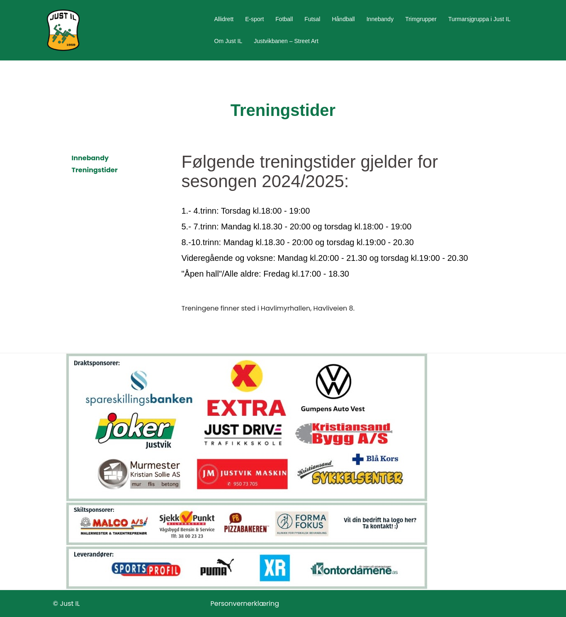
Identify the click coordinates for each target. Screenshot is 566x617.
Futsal (312, 19)
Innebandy (380, 19)
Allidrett (224, 19)
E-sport (254, 19)
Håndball (343, 19)
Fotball (284, 19)
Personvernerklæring (245, 603)
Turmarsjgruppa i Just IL (479, 19)
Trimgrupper (421, 19)
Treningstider (95, 170)
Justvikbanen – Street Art (286, 41)
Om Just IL (228, 41)
